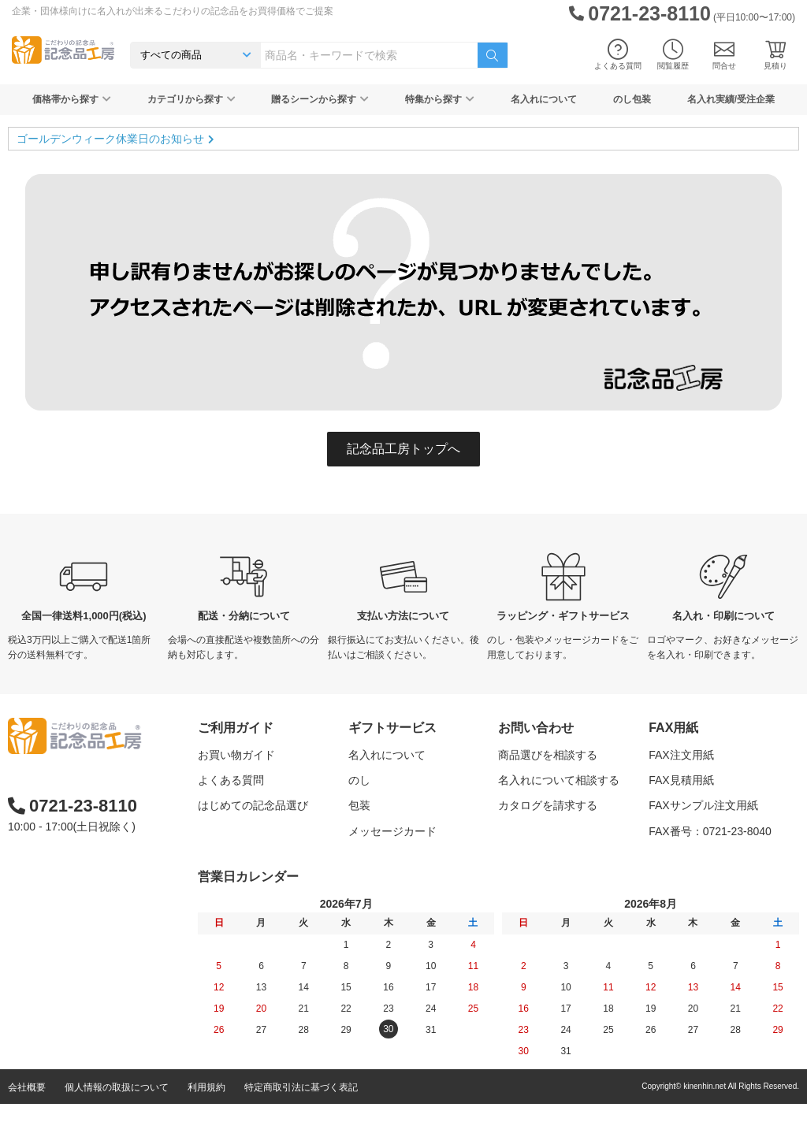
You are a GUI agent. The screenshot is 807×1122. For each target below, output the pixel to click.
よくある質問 (618, 54)
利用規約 (206, 1105)
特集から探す (439, 99)
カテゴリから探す (191, 99)
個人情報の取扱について (117, 1105)
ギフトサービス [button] (392, 727)
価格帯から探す (71, 99)
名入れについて (544, 99)
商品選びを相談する (547, 755)
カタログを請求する (547, 805)
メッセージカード (392, 831)
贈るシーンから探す (320, 99)
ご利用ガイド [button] (235, 727)
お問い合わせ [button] (536, 727)
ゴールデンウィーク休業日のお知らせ (110, 138)
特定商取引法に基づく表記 (301, 1105)
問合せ (724, 54)
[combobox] (369, 55)
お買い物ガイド (236, 755)
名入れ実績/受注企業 (731, 99)
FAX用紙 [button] (673, 727)
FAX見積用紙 (681, 780)
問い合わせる (531, 831)
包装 (359, 805)
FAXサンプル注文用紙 (703, 805)
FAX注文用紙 (681, 755)
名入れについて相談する (558, 780)
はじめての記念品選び (253, 805)
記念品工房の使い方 (247, 831)
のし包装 (632, 99)
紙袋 (359, 856)
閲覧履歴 (673, 54)
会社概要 (27, 1105)
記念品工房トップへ (403, 448)
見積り (775, 54)
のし (359, 780)
